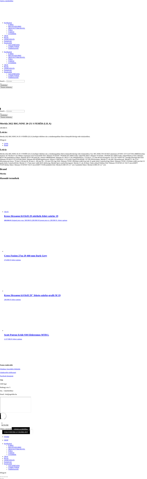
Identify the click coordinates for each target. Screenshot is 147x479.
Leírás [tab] (6, 143)
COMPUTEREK (13, 46)
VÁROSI (11, 32)
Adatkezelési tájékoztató (8, 372)
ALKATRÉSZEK (14, 45)
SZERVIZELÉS (9, 39)
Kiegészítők (8, 43)
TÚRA (10, 30)
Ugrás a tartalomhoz (6, 1)
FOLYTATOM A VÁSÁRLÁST (16, 432)
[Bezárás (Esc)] (7, 476)
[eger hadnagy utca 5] (15, 405)
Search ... (3, 81)
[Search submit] (1, 83)
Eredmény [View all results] (4, 85)
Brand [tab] (6, 145)
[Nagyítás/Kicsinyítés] (1, 476)
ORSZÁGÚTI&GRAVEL (16, 28)
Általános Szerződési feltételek (10, 369)
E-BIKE (10, 24)
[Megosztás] (5, 476)
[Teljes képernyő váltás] (3, 476)
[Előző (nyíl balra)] (1, 478)
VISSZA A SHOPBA (21, 429)
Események (8, 41)
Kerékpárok (8, 23)
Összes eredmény (6, 87)
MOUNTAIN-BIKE (14, 26)
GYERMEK (12, 34)
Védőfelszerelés (13, 48)
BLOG (6, 37)
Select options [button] (62, 220)
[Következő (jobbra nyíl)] (3, 478)
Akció (6, 35)
